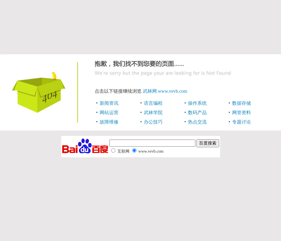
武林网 (150, 91)
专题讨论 (241, 122)
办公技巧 (153, 122)
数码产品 (197, 112)
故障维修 (109, 122)
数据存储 (241, 103)
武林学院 (153, 112)
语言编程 (153, 103)
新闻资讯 (109, 103)
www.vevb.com (172, 91)
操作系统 (197, 103)
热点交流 (197, 122)
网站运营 (109, 112)
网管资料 (241, 112)
